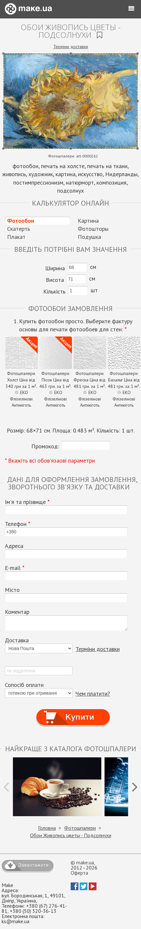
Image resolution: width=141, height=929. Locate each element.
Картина (88, 220)
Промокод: (45, 446)
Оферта (79, 873)
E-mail (15, 568)
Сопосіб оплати (24, 685)
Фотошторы (93, 228)
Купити (73, 711)
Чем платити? (93, 693)
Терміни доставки (70, 46)
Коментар (17, 612)
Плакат (16, 236)
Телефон (17, 524)
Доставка (17, 640)
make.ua (85, 862)
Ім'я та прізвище (27, 502)
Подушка (89, 236)
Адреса (14, 546)
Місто (12, 590)
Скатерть (18, 228)
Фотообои (20, 220)
